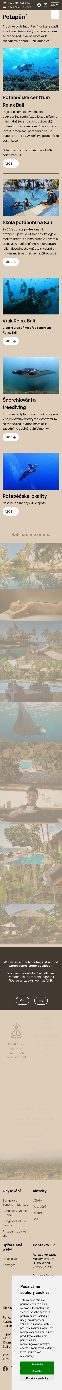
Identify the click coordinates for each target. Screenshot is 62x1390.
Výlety (37, 1200)
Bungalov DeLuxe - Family (16, 1223)
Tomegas (9, 1265)
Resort (37, 1213)
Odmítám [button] (37, 1371)
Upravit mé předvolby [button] (37, 1378)
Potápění (39, 1207)
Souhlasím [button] (37, 1364)
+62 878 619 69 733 (19, 7)
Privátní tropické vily (14, 1233)
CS (54, 5)
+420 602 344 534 (19, 3)
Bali (35, 1219)
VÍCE (8, 163)
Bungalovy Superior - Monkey (15, 1202)
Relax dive (10, 1259)
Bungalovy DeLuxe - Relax (15, 1213)
